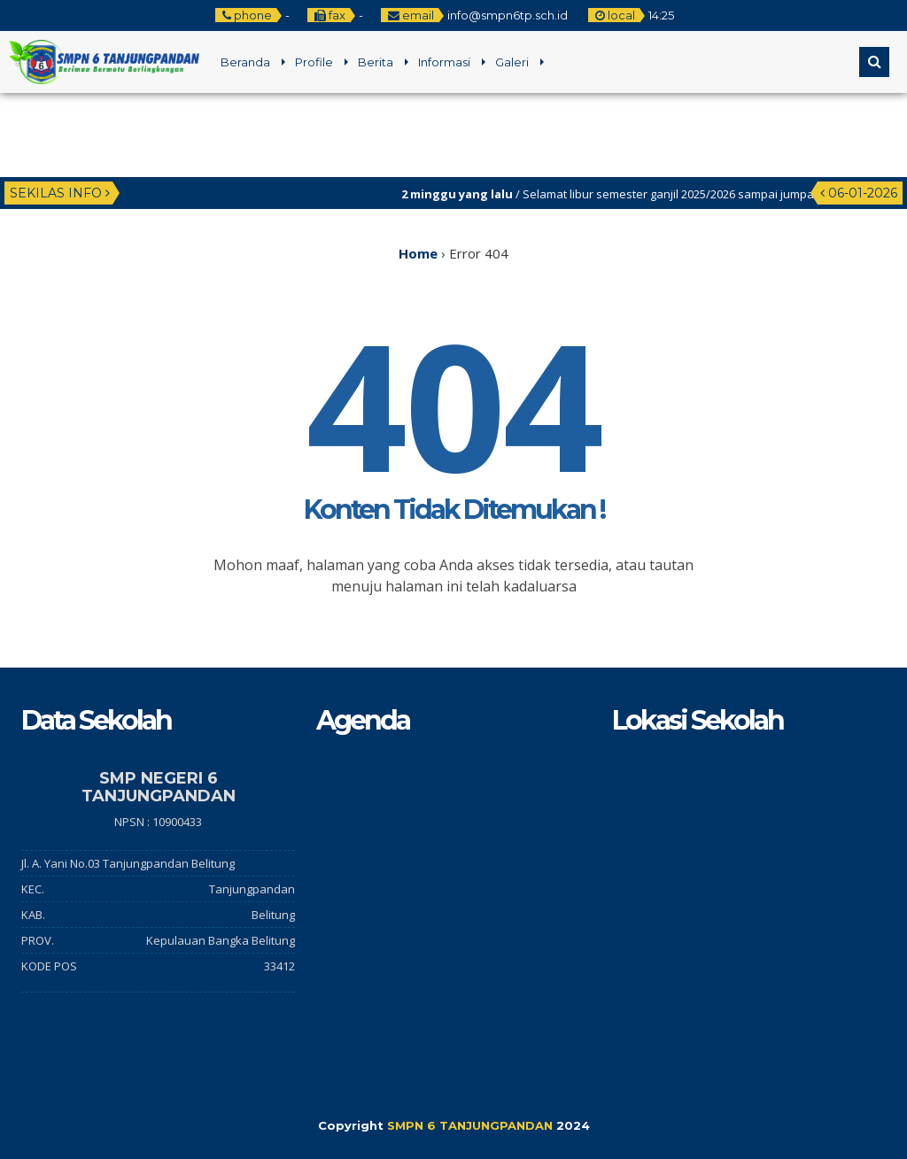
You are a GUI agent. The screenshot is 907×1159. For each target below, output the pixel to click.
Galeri (512, 62)
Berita (375, 62)
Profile (314, 62)
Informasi (444, 62)
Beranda (245, 62)
